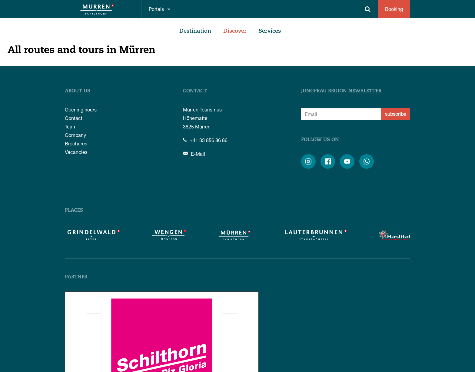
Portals (156, 9)
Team (71, 126)
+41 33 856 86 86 (205, 140)
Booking (394, 9)
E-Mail (194, 154)
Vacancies (76, 152)
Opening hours (81, 109)
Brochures (76, 143)
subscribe (395, 114)
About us (77, 91)
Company (75, 135)
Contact (73, 118)
